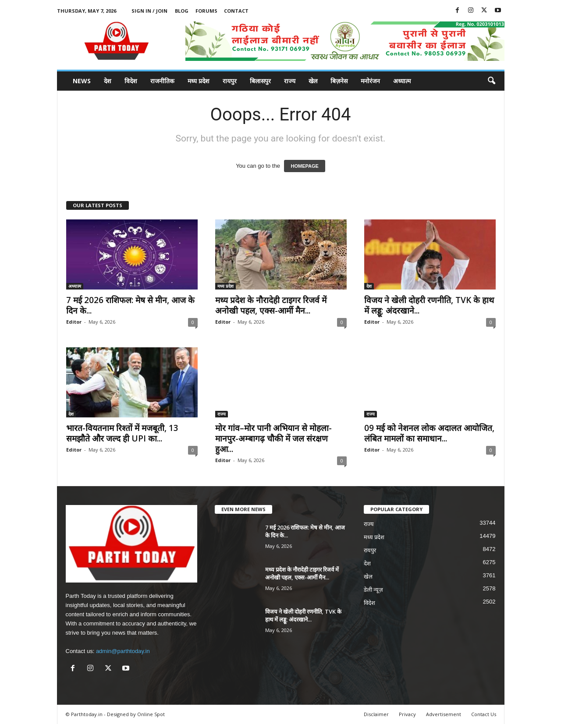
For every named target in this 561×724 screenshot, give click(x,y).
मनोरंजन (370, 81)
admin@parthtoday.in (123, 651)
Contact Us (483, 714)
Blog (181, 10)
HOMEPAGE (304, 166)
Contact (236, 10)
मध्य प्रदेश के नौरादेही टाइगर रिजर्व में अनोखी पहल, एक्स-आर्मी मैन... (271, 305)
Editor (74, 321)
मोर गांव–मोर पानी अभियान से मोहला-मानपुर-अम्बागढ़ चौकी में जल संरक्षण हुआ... (273, 438)
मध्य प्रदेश (198, 81)
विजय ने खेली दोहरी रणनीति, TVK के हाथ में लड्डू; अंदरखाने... (429, 305)
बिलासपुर (260, 81)
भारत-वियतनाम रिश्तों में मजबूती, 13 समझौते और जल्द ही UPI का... (122, 433)
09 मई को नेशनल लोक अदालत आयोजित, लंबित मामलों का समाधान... (429, 433)
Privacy (407, 714)
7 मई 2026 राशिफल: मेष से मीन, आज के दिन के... (130, 305)
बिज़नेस (339, 81)
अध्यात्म (402, 81)
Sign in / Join (149, 10)
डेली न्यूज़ (373, 589)
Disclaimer (376, 714)
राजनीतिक (162, 81)
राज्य (289, 81)
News (82, 81)
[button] (491, 81)
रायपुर (230, 81)
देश (107, 81)
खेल (313, 81)
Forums (206, 10)
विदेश (130, 81)
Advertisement (443, 714)
